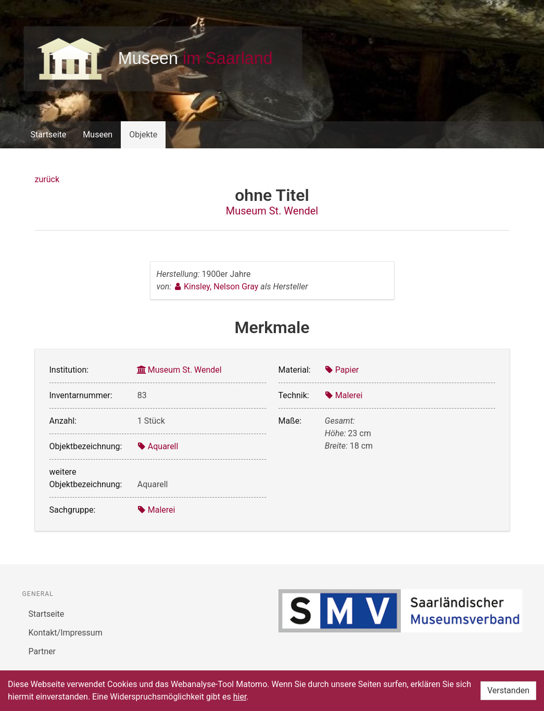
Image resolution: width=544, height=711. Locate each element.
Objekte (143, 134)
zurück (47, 179)
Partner (42, 651)
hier (240, 697)
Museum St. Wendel (272, 211)
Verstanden (508, 690)
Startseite (49, 134)
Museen (97, 134)
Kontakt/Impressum (66, 633)
